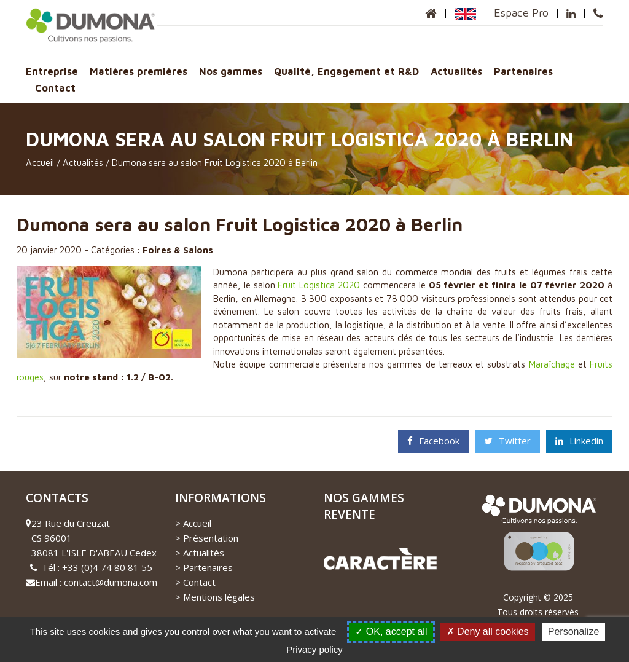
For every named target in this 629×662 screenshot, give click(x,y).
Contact (55, 87)
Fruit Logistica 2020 (319, 285)
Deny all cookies (488, 631)
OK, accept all (391, 631)
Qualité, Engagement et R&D (346, 71)
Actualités (456, 71)
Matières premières (138, 71)
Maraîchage (552, 364)
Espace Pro (521, 12)
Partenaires (523, 71)
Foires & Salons (178, 250)
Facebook (433, 441)
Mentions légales (219, 597)
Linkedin (579, 441)
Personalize (574, 631)
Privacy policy (314, 649)
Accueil (40, 162)
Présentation (210, 538)
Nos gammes (230, 71)
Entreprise (52, 71)
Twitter (507, 441)
